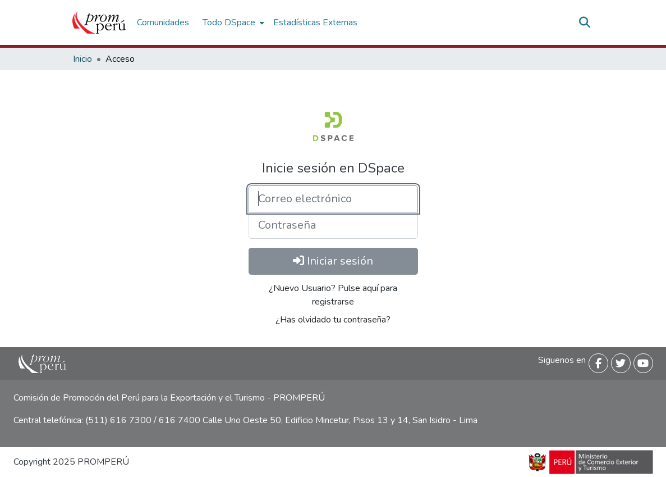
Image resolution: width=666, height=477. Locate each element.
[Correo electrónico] (333, 198)
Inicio (82, 59)
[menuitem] (232, 22)
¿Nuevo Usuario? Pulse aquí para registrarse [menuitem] (333, 295)
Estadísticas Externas (315, 22)
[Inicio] (99, 22)
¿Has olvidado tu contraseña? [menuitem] (333, 320)
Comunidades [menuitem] (163, 22)
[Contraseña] (333, 225)
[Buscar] (585, 22)
